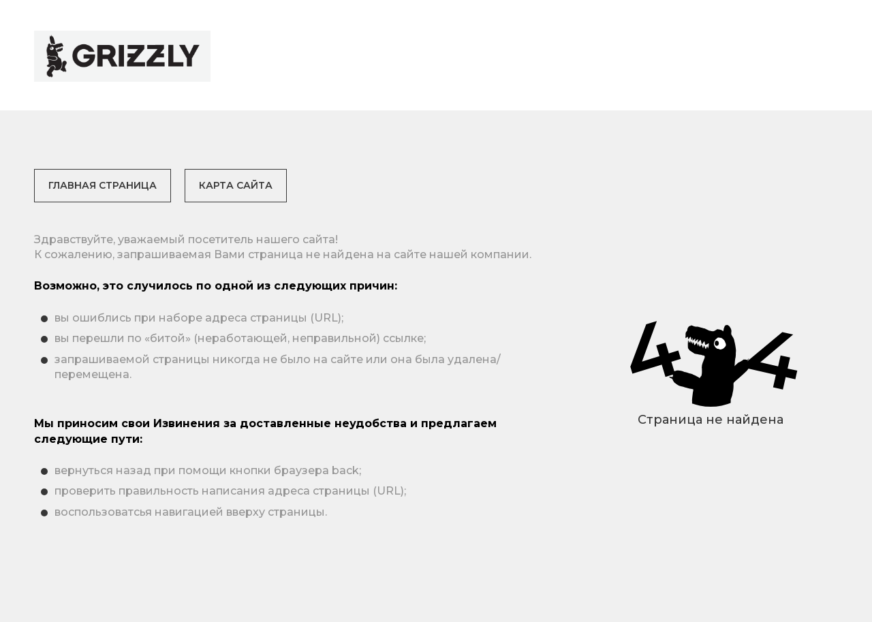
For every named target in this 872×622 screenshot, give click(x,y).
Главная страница (102, 185)
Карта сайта (235, 185)
